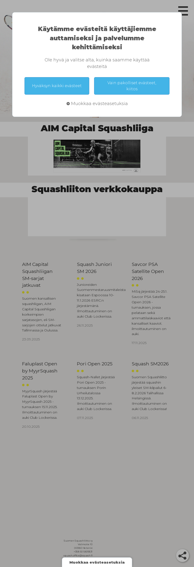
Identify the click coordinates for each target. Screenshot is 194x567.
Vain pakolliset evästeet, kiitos (131, 86)
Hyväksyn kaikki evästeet (57, 85)
